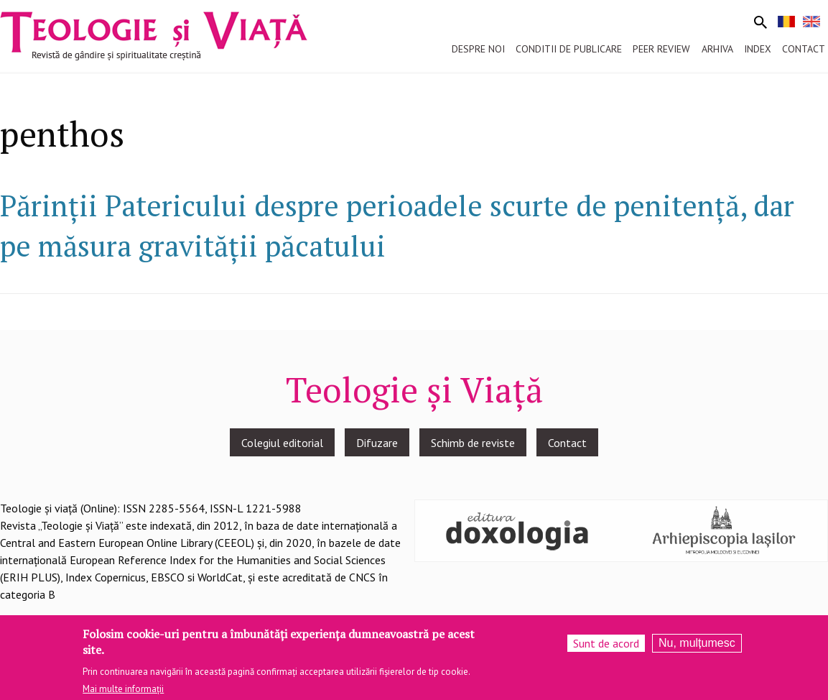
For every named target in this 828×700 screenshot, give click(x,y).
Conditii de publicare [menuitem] (569, 48)
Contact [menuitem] (803, 48)
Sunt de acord (606, 650)
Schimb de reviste (473, 443)
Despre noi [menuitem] (478, 48)
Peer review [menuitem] (661, 48)
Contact (567, 443)
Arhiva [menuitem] (717, 48)
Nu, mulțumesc (697, 649)
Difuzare (377, 443)
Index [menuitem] (757, 48)
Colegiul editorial (282, 443)
